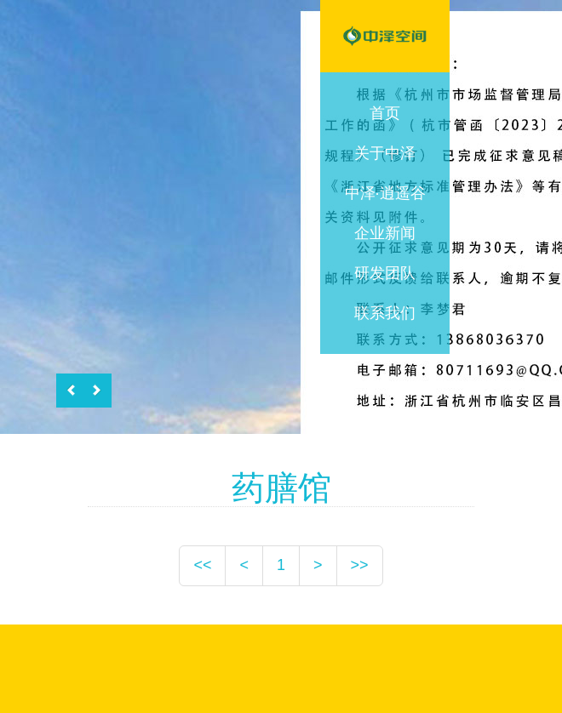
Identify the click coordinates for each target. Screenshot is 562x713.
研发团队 (385, 273)
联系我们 (385, 313)
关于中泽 (385, 153)
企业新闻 (385, 233)
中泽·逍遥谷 (385, 193)
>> (360, 564)
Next (95, 391)
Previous (73, 391)
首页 (385, 113)
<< (202, 564)
